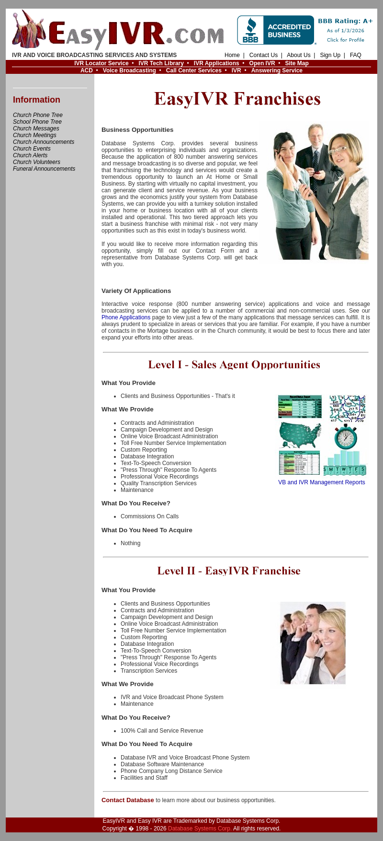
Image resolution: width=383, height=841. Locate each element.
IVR (236, 70)
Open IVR (262, 63)
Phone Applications (125, 317)
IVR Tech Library (160, 63)
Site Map (296, 63)
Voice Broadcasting (129, 70)
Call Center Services (194, 70)
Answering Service (277, 70)
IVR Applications (216, 63)
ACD (86, 70)
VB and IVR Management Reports (322, 480)
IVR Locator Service (101, 63)
